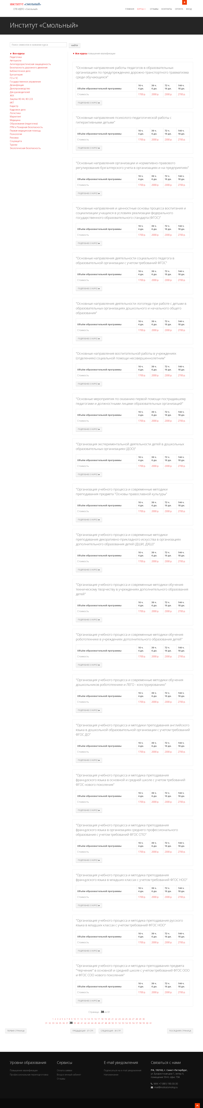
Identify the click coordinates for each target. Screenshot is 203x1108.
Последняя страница (180, 1030)
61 (151, 1023)
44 (92, 1023)
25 (126, 1019)
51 (116, 1023)
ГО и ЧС (14, 78)
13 (85, 1019)
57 (137, 1023)
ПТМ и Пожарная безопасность (26, 127)
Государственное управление (25, 81)
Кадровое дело (18, 109)
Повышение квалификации (24, 1070)
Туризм (13, 144)
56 (133, 1023)
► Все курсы (17, 53)
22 (116, 1019)
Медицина (15, 120)
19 (106, 1019)
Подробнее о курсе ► (89, 102)
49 (109, 1023)
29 (140, 1019)
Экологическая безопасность (25, 148)
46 (99, 1023)
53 (123, 1023)
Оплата (179, 9)
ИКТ (12, 102)
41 (82, 1023)
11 (78, 1019)
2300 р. (168, 94)
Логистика (15, 113)
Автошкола (15, 60)
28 (137, 1019)
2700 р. (181, 94)
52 (120, 1023)
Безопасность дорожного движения (28, 67)
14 (88, 1019)
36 (63, 1023)
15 (92, 1019)
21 (113, 1019)
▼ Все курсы (80, 53)
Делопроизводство (20, 88)
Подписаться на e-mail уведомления (122, 1070)
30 (144, 1019)
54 (126, 1023)
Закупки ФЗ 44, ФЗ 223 (21, 98)
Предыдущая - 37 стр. (83, 1030)
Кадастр (14, 106)
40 (78, 1023)
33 (53, 1023)
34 (57, 1023)
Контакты (166, 9)
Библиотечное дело (20, 70)
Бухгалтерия (16, 74)
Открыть (184, 2)
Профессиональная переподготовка (29, 1074)
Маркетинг (15, 116)
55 (130, 1023)
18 (102, 1019)
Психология (16, 134)
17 (99, 1019)
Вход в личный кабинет (69, 1074)
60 (147, 1023)
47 (102, 1023)
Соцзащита (16, 141)
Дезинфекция (17, 85)
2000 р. (155, 94)
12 (82, 1019)
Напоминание (111, 1074)
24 (123, 1019)
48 (106, 1023)
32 (50, 1023)
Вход (189, 9)
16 (95, 1019)
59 (144, 1023)
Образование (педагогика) (24, 123)
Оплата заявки (64, 1070)
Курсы (141, 9)
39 (75, 1023)
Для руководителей (20, 92)
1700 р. (142, 94)
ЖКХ (12, 95)
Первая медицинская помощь (25, 130)
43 (89, 1023)
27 (133, 1019)
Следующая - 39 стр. (111, 1030)
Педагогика (16, 57)
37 (67, 1023)
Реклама (14, 137)
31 (46, 1023)
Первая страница (15, 1030)
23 (119, 1019)
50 (113, 1023)
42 (85, 1023)
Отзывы (154, 9)
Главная (129, 9)
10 (75, 1019)
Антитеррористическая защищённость (30, 64)
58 (140, 1023)
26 (130, 1019)
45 (95, 1023)
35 (60, 1023)
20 (109, 1019)
